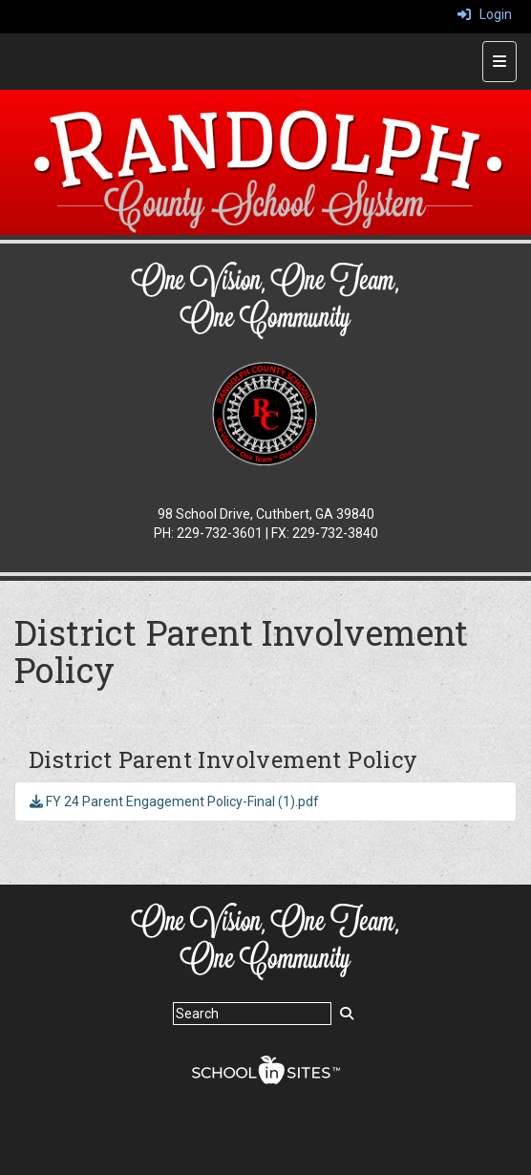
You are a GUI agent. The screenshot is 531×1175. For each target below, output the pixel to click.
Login (484, 14)
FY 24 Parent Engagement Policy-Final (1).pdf (174, 801)
